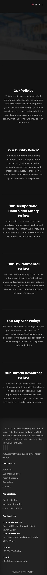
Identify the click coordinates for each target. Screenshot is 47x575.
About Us (7, 469)
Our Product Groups (12, 508)
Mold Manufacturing (12, 504)
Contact (7, 486)
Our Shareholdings (12, 473)
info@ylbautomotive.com (15, 561)
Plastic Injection (10, 500)
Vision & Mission (10, 478)
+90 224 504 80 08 (12, 551)
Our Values (8, 482)
